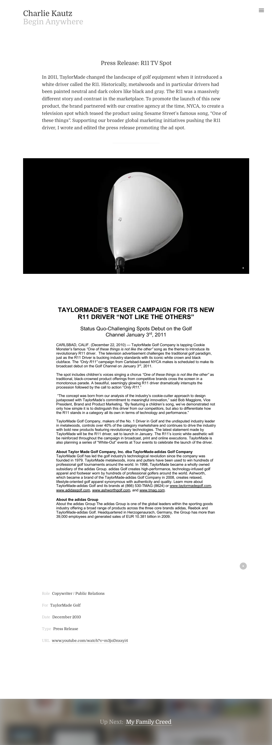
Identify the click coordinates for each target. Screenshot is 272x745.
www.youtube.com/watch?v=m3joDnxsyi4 (90, 641)
